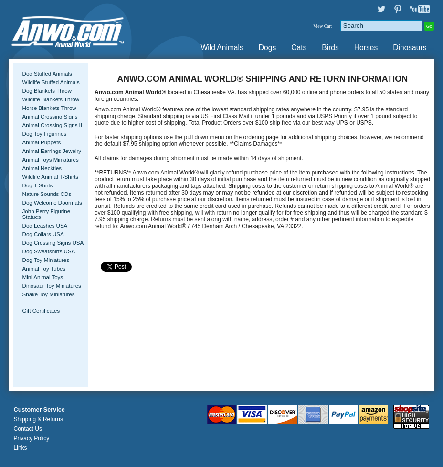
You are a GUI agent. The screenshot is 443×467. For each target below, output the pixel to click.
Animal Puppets (41, 142)
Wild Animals (222, 47)
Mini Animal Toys (42, 277)
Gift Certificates (41, 311)
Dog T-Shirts (37, 185)
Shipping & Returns (38, 419)
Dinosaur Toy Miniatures (51, 286)
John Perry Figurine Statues (46, 214)
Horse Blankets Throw (49, 108)
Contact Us (28, 428)
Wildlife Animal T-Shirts (50, 177)
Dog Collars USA (43, 234)
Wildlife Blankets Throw (50, 99)
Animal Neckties (42, 168)
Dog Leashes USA (45, 225)
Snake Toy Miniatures (48, 294)
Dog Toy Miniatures (45, 260)
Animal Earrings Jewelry (52, 151)
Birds (330, 47)
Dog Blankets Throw (47, 91)
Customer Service (39, 409)
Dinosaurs (409, 47)
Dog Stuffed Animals (47, 73)
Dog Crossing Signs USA (53, 243)
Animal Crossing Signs (50, 116)
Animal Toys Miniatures (50, 160)
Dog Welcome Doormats (52, 203)
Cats (298, 47)
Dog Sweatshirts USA (48, 251)
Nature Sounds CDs (46, 194)
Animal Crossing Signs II (52, 125)
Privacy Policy (32, 438)
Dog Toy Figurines (44, 134)
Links (20, 448)
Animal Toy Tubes (44, 269)
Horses (366, 47)
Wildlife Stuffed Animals (51, 82)
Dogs (267, 47)
